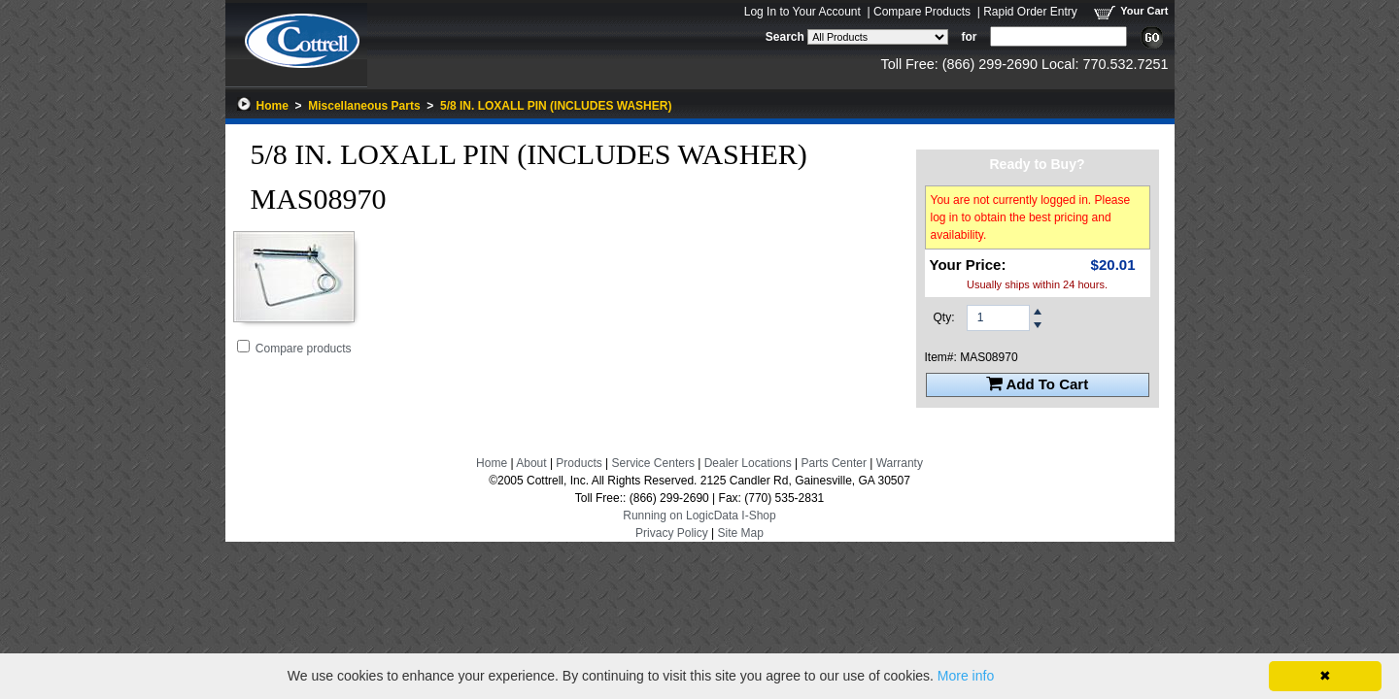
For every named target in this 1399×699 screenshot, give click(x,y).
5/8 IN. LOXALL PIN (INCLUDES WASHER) (555, 106)
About (531, 463)
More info (966, 675)
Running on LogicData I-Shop (699, 515)
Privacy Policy (671, 533)
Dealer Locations (748, 463)
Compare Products (922, 11)
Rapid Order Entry (1030, 11)
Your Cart (1144, 11)
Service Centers (653, 463)
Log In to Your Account (802, 11)
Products (578, 463)
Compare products (304, 348)
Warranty (899, 463)
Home (272, 106)
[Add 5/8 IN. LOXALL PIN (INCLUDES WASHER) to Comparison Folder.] (243, 346)
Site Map (741, 533)
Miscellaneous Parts (364, 106)
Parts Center (834, 463)
